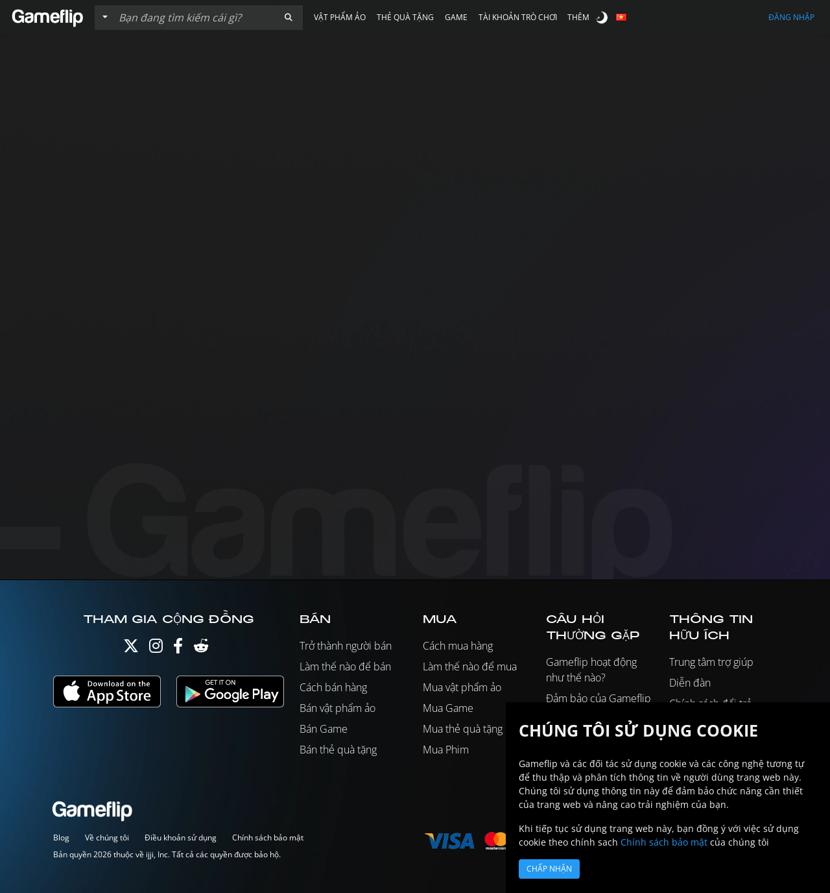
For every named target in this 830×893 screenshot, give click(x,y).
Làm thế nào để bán (345, 666)
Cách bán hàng (333, 687)
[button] (288, 17)
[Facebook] (178, 648)
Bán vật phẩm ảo (337, 708)
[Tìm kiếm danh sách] (194, 17)
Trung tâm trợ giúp (711, 662)
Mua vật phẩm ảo (462, 687)
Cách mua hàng (458, 646)
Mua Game (448, 708)
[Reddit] (201, 648)
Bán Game (324, 729)
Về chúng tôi (107, 837)
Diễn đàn (690, 683)
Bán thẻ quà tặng (338, 749)
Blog (61, 837)
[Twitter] (131, 648)
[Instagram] (156, 648)
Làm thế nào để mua (470, 666)
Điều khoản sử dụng (181, 837)
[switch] (603, 17)
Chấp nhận (549, 868)
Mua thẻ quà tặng (463, 729)
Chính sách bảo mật (267, 837)
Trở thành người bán (346, 646)
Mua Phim (446, 749)
